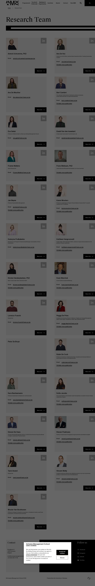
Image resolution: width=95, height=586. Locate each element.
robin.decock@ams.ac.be (70, 364)
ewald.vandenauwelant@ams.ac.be (73, 140)
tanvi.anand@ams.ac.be (20, 479)
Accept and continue (62, 552)
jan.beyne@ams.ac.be (20, 209)
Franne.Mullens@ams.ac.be (21, 174)
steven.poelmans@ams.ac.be (71, 440)
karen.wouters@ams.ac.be (70, 210)
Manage (62, 557)
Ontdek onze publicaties (64, 66)
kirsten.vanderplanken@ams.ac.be (24, 286)
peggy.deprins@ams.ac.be (70, 325)
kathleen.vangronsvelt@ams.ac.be (72, 249)
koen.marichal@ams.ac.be (70, 286)
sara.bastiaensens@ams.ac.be (22, 402)
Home (9, 10)
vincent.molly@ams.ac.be (70, 481)
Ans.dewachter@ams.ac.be (21, 99)
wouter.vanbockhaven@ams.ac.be (24, 519)
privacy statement (31, 555)
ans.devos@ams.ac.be (69, 63)
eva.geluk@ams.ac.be (20, 140)
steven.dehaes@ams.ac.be (21, 442)
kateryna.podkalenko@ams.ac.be (23, 249)
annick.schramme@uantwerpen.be (24, 60)
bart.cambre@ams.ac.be (69, 102)
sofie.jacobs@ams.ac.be (69, 403)
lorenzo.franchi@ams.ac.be (21, 324)
